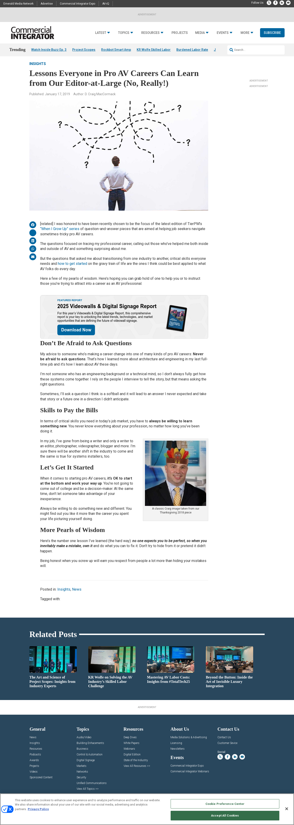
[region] (147, 809)
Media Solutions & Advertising (188, 743)
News (76, 595)
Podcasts (35, 760)
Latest (100, 33)
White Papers (131, 749)
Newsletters (177, 755)
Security (81, 783)
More (245, 33)
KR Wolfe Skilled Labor (154, 50)
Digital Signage (86, 766)
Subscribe (272, 33)
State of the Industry (136, 766)
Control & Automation (90, 760)
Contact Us (224, 743)
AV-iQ (105, 3)
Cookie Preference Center (224, 804)
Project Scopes (83, 50)
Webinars (129, 755)
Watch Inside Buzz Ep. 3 (49, 50)
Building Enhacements (90, 749)
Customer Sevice (227, 749)
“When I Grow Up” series (59, 235)
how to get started (72, 270)
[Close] (287, 809)
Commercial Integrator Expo (77, 3)
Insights (37, 70)
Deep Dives (130, 743)
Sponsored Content (41, 783)
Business (82, 755)
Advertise (47, 3)
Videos (34, 777)
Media (200, 33)
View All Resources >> (137, 772)
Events (223, 33)
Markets (81, 772)
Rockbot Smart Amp (116, 50)
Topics (123, 33)
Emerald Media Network (18, 3)
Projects (180, 33)
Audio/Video (84, 743)
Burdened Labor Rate (192, 50)
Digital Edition (132, 760)
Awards (34, 766)
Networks (82, 777)
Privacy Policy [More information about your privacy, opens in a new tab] (38, 809)
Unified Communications (92, 789)
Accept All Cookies (225, 815)
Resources (150, 33)
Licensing (176, 749)
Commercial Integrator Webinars (189, 777)
